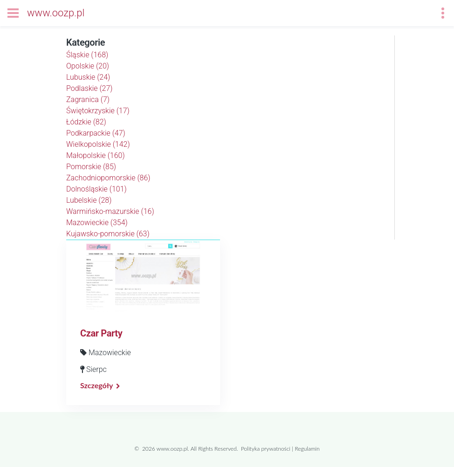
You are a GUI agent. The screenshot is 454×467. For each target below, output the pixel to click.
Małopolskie (95, 155)
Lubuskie (88, 77)
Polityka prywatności (265, 448)
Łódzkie (86, 121)
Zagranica (88, 99)
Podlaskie (89, 88)
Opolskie (87, 66)
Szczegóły (96, 385)
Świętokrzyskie (98, 110)
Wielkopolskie (98, 144)
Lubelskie (88, 200)
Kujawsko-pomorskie (108, 233)
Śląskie (87, 54)
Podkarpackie (95, 133)
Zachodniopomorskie (108, 177)
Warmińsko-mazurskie (110, 211)
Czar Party (101, 333)
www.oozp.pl (55, 13)
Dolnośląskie (96, 189)
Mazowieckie (97, 222)
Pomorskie (91, 166)
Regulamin (307, 448)
